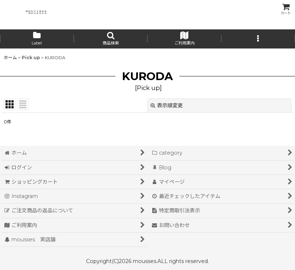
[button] (111, 38)
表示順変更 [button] (166, 105)
